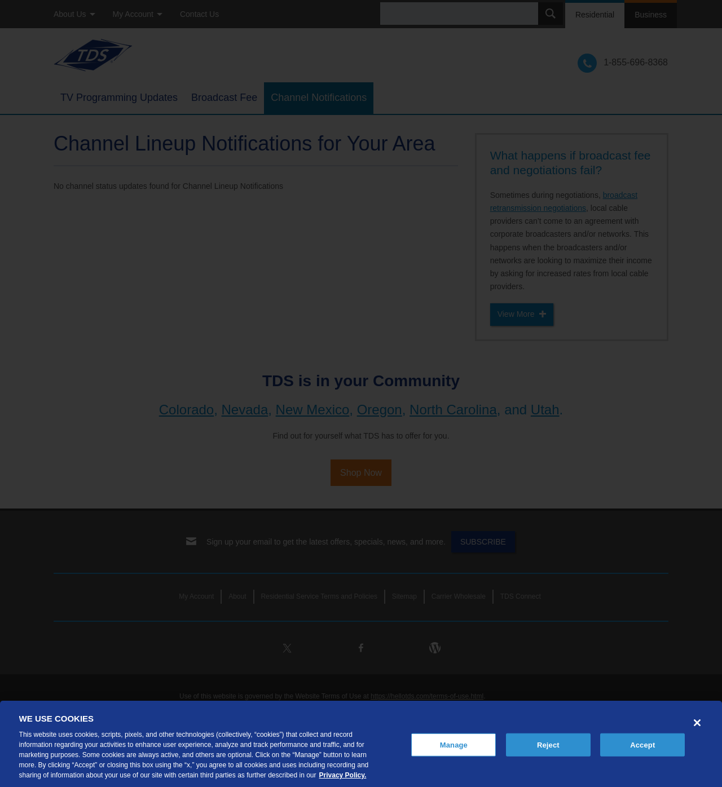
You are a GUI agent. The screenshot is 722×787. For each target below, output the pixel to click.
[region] (361, 744)
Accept (642, 744)
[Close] (697, 722)
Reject (548, 744)
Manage (454, 744)
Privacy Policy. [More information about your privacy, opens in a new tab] (343, 775)
